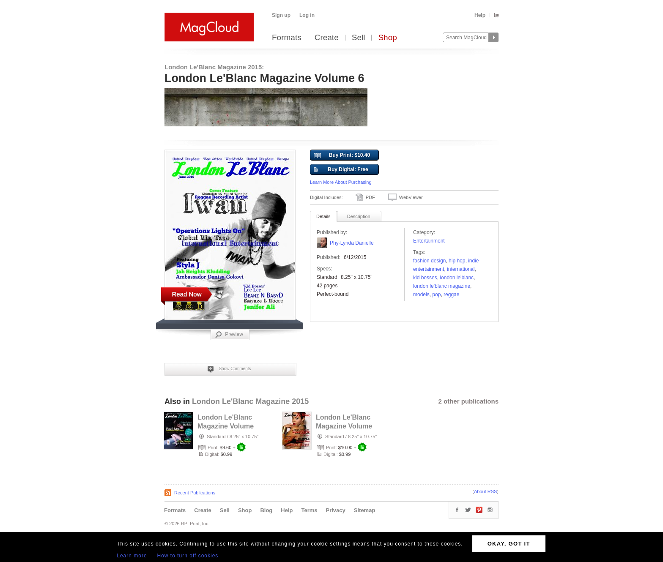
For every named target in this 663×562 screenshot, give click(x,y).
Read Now (186, 293)
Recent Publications (194, 492)
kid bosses (425, 278)
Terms (309, 510)
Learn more (132, 556)
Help (479, 15)
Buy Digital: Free (341, 169)
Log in (307, 15)
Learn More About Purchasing (341, 182)
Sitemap (364, 510)
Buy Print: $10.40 (342, 155)
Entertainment (429, 241)
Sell (358, 38)
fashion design (429, 261)
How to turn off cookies (188, 556)
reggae (451, 294)
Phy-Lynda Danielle (352, 243)
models (421, 294)
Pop (436, 294)
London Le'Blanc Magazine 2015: (214, 67)
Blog (266, 510)
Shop (387, 38)
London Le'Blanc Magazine (441, 286)
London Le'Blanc (457, 278)
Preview (229, 334)
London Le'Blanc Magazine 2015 (250, 401)
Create (327, 38)
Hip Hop (457, 261)
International (460, 269)
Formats (286, 38)
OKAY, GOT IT (509, 543)
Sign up (281, 15)
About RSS (485, 491)
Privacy (335, 510)
